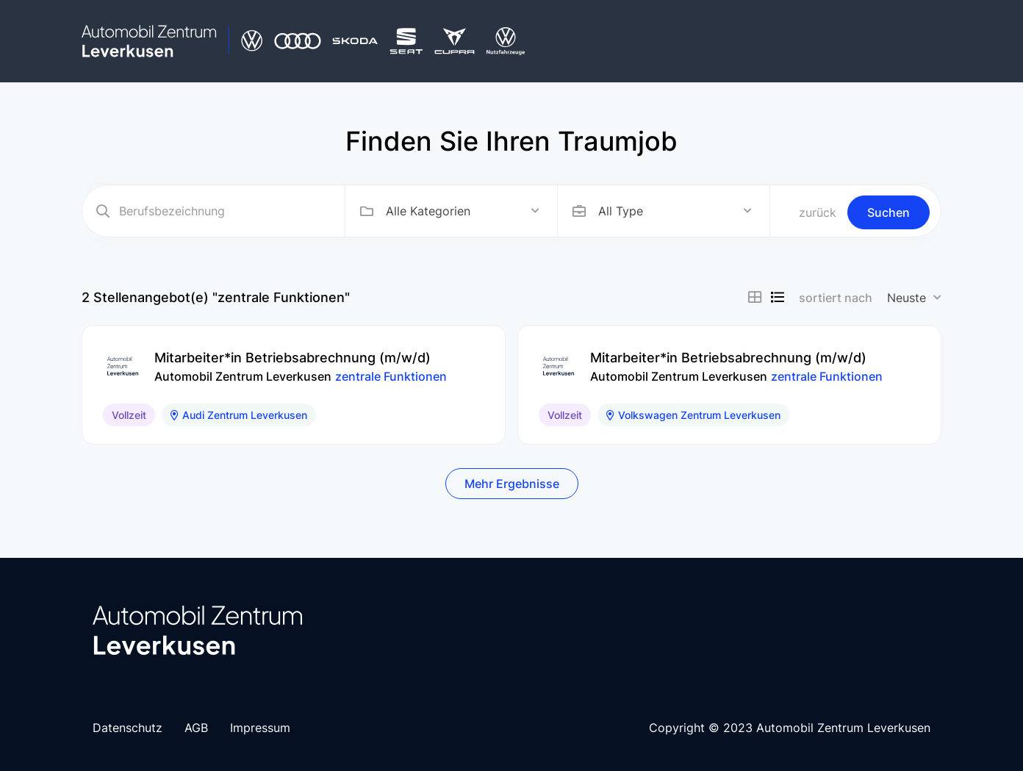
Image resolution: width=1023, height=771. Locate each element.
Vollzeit (129, 415)
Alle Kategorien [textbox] (428, 211)
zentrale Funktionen (391, 376)
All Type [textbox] (620, 211)
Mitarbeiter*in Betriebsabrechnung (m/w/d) (292, 357)
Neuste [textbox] (906, 297)
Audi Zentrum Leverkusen (238, 415)
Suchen (888, 212)
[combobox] (462, 211)
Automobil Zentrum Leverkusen (242, 376)
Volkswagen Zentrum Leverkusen (693, 415)
